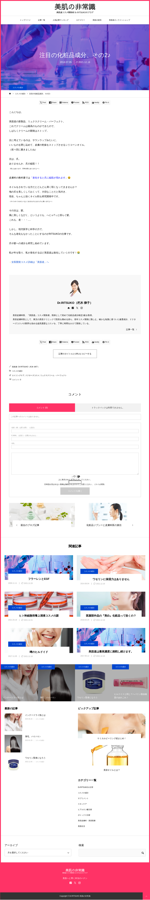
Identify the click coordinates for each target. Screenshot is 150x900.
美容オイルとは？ (112, 770)
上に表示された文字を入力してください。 (75, 480)
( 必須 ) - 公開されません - (24, 435)
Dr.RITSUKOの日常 (85, 787)
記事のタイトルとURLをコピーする (75, 354)
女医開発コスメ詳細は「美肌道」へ (30, 262)
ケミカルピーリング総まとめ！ (111, 738)
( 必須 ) (23, 427)
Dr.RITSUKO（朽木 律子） (75, 302)
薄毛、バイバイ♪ (32, 736)
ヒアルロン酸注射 (85, 809)
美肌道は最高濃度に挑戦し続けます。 (111, 651)
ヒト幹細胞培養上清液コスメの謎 (39, 615)
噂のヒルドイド (39, 652)
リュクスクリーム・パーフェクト (53, 375)
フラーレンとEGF (38, 578)
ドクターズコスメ (32, 375)
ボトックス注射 (84, 815)
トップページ (25, 20)
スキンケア (82, 804)
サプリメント (83, 798)
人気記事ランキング (61, 20)
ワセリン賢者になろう (35, 758)
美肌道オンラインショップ (119, 20)
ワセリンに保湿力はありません (111, 579)
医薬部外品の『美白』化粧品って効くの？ (111, 615)
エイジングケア (18, 375)
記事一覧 (41, 20)
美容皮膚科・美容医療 (87, 821)
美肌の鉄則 (97, 20)
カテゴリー (80, 20)
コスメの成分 (18, 88)
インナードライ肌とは (35, 715)
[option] (19, 682)
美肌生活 (81, 826)
